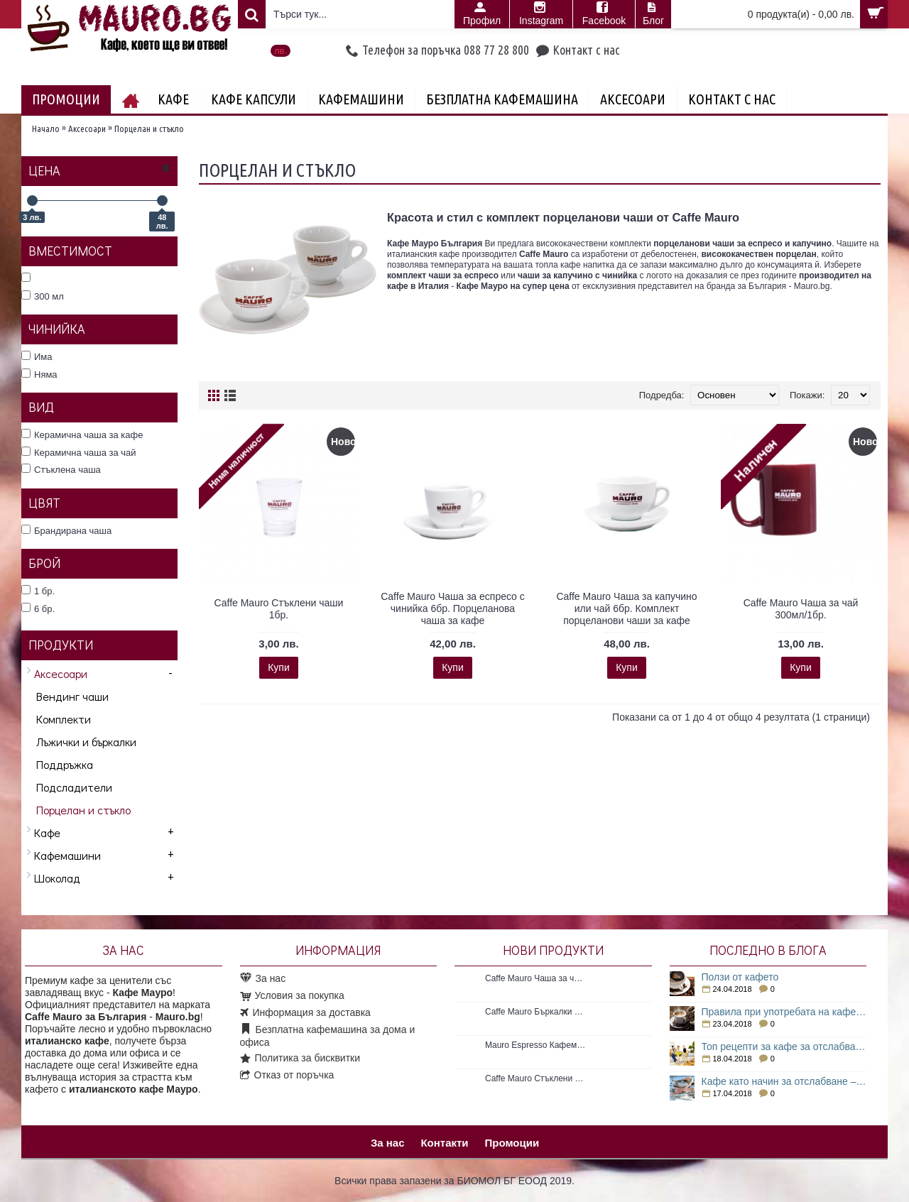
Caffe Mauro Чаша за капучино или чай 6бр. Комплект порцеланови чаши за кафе (626, 608)
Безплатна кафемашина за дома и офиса (327, 1036)
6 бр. (38, 608)
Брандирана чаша (66, 530)
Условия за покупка (292, 996)
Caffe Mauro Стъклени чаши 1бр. (279, 609)
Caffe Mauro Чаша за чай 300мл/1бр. (801, 609)
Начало (46, 128)
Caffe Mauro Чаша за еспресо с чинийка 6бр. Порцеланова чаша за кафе (453, 608)
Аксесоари (87, 128)
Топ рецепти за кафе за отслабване (784, 1046)
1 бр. (38, 590)
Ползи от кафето (740, 977)
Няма (39, 374)
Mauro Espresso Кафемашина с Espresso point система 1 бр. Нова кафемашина (535, 1045)
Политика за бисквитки (300, 1058)
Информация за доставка (305, 1013)
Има (37, 356)
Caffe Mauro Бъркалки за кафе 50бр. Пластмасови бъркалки (535, 1012)
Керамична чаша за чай (78, 452)
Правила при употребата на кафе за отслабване (784, 1011)
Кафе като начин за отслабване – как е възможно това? (784, 1081)
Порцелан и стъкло (149, 128)
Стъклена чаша (61, 469)
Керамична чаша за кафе (82, 434)
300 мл (42, 296)
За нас (263, 979)
